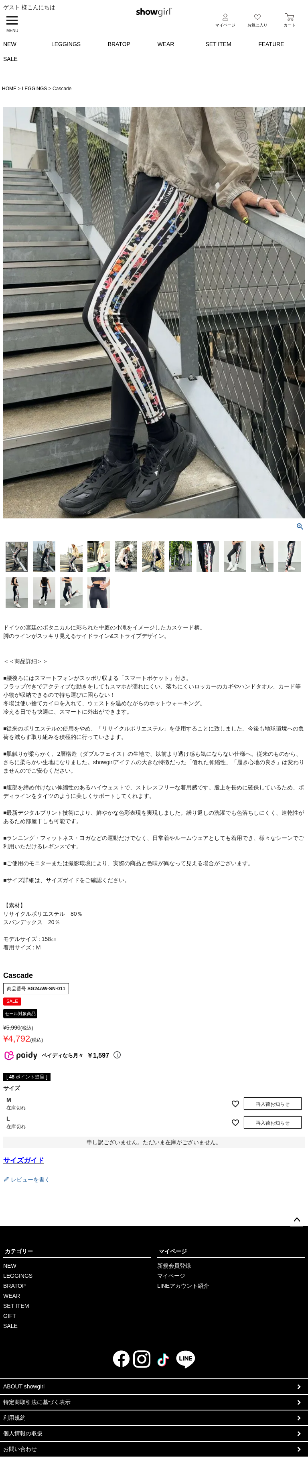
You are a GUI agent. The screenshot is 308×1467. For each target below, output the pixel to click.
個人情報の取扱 (23, 1433)
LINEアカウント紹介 (183, 1286)
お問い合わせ (20, 1449)
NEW (9, 44)
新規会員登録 (174, 1266)
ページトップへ (296, 1220)
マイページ (173, 1251)
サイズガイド (23, 1160)
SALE (10, 59)
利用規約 (14, 1417)
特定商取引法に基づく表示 (37, 1402)
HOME (9, 88)
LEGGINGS (66, 44)
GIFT (9, 1316)
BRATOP (119, 44)
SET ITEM (218, 44)
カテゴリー (19, 1251)
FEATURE (271, 44)
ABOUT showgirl (24, 1386)
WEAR (165, 44)
